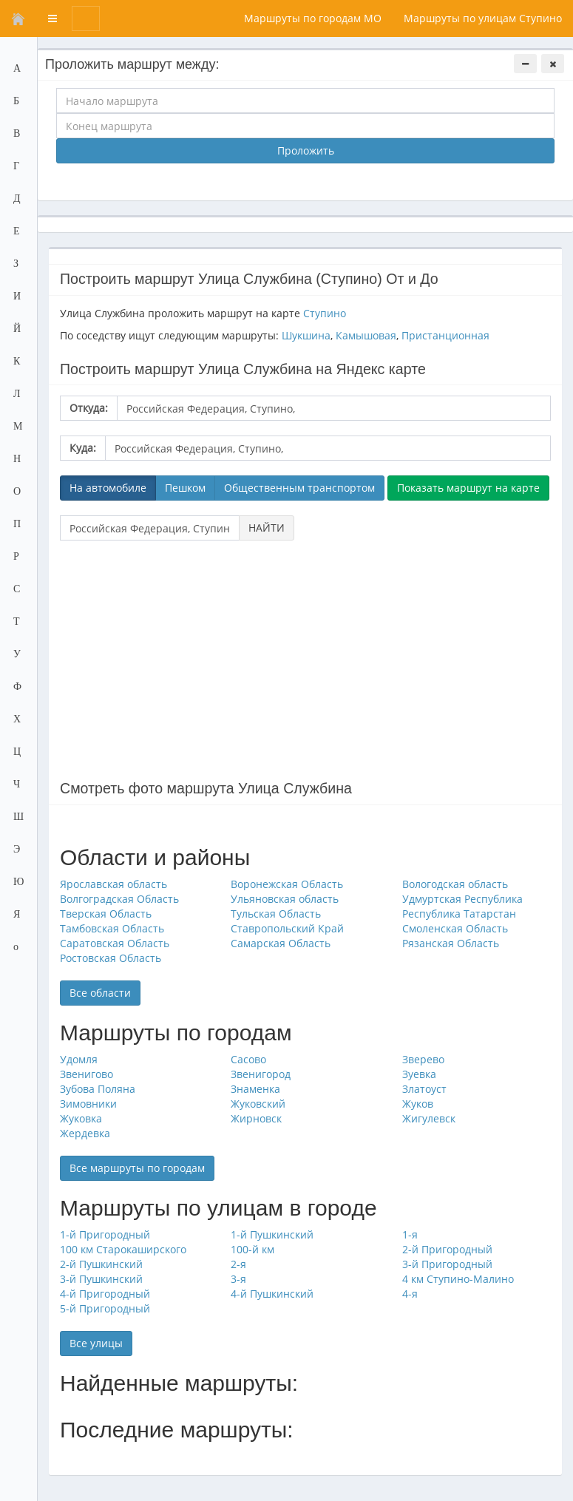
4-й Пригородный (105, 1294)
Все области (100, 993)
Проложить (305, 150)
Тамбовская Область (112, 928)
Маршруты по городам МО (313, 18)
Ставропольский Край (287, 928)
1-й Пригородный (105, 1234)
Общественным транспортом (299, 488)
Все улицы (96, 1343)
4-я (410, 1294)
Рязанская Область (450, 943)
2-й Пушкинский (101, 1264)
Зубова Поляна (97, 1089)
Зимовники (88, 1104)
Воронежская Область (287, 884)
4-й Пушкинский (272, 1294)
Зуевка (419, 1074)
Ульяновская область (285, 899)
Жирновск (256, 1118)
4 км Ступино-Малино (458, 1279)
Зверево (423, 1059)
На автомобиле (107, 488)
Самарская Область (280, 943)
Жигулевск (428, 1118)
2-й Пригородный (447, 1249)
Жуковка (81, 1118)
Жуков (417, 1104)
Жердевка (85, 1133)
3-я (238, 1279)
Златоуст (424, 1089)
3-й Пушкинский (101, 1279)
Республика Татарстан (459, 914)
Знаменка (255, 1089)
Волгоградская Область (119, 899)
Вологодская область (455, 884)
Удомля (79, 1059)
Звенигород (261, 1074)
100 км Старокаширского (123, 1249)
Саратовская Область (114, 943)
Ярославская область (113, 884)
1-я (410, 1234)
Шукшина (306, 335)
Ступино (324, 313)
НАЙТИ (266, 528)
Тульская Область (276, 914)
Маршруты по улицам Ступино (483, 18)
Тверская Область (106, 914)
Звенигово (86, 1074)
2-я (238, 1264)
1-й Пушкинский (272, 1234)
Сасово (248, 1059)
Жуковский (258, 1104)
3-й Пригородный (447, 1264)
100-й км (252, 1249)
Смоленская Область (455, 928)
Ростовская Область (110, 958)
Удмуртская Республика (462, 899)
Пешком (185, 488)
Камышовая (366, 335)
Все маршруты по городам (137, 1168)
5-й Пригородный (105, 1308)
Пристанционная (445, 335)
